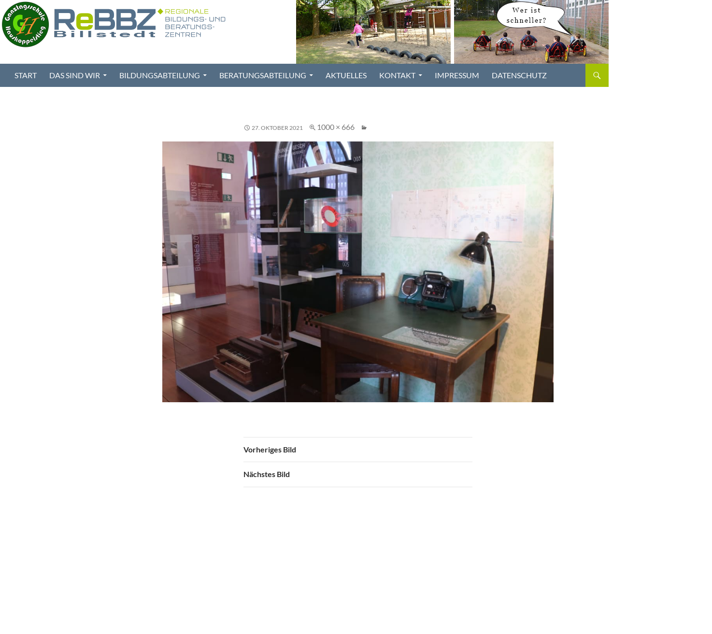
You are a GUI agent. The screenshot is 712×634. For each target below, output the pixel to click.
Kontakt (397, 75)
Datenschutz (519, 75)
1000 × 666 (336, 126)
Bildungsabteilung (159, 75)
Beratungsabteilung (262, 75)
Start (25, 75)
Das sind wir (74, 75)
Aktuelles (346, 75)
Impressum (457, 75)
